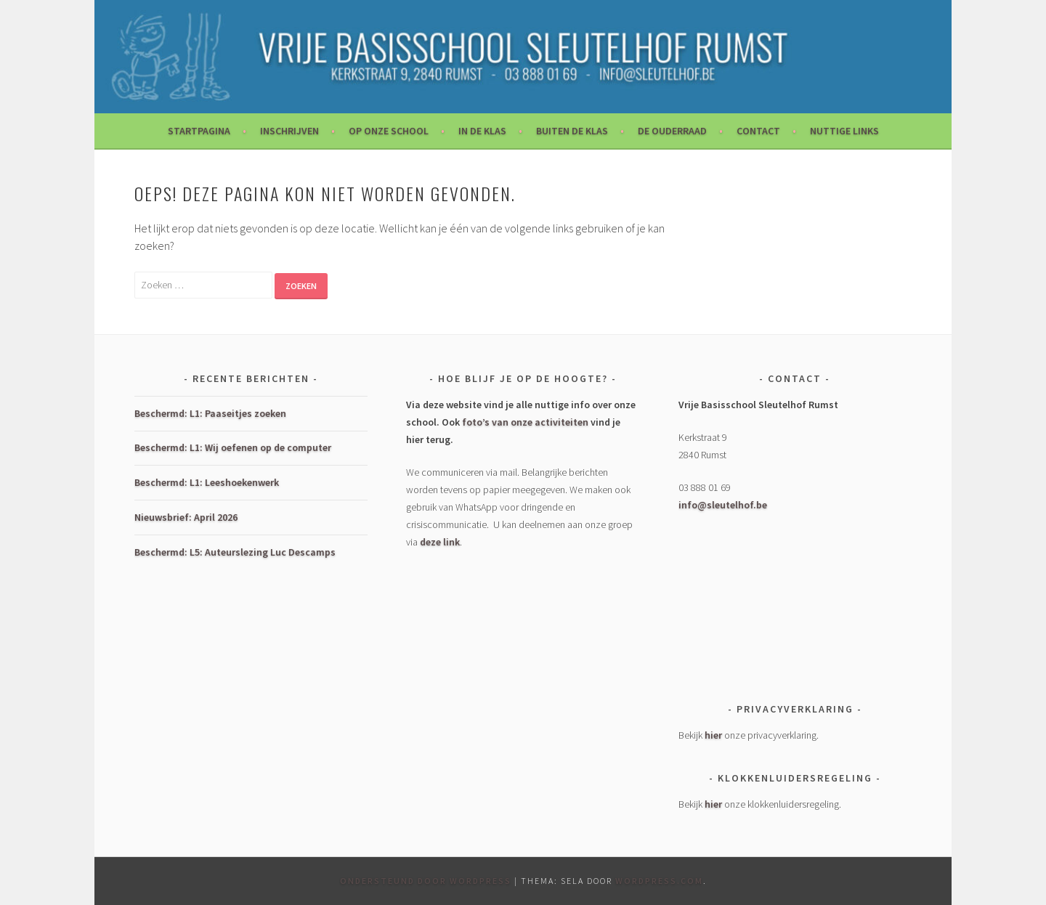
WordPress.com (659, 880)
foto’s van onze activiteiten (525, 422)
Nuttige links (844, 130)
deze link (440, 541)
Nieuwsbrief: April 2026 (186, 517)
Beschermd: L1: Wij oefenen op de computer (232, 447)
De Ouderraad (672, 130)
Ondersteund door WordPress (425, 880)
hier (713, 735)
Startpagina (199, 130)
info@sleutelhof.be (722, 504)
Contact (758, 130)
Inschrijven (289, 130)
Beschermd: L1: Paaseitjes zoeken (210, 413)
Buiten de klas (572, 130)
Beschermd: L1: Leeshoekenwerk (206, 482)
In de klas (482, 130)
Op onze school (389, 130)
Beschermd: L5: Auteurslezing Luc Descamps (235, 552)
